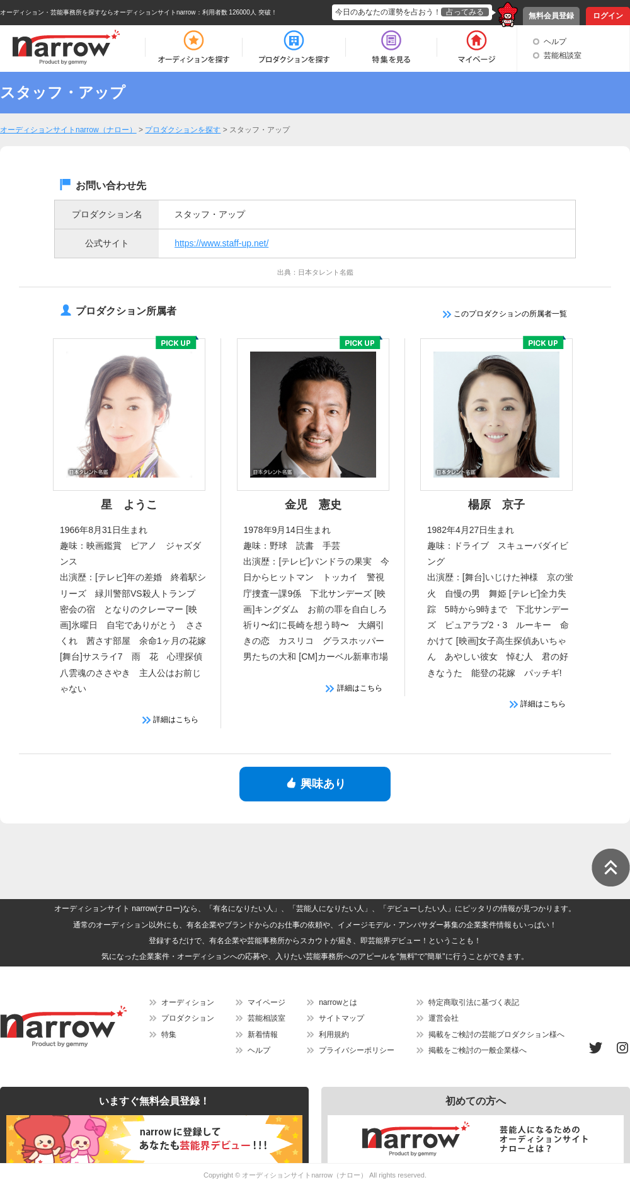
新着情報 (263, 1034)
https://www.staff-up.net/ (221, 243)
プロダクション (187, 1018)
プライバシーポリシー (356, 1050)
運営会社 (443, 1018)
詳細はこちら (170, 719)
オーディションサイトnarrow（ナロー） (304, 1175)
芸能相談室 (562, 55)
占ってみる (465, 12)
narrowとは (338, 1002)
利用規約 (334, 1034)
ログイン (608, 15)
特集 (168, 1034)
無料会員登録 (551, 15)
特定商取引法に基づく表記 (473, 1002)
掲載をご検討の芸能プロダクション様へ (496, 1034)
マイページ (266, 1002)
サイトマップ (341, 1018)
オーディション (187, 1002)
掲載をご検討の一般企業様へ (477, 1050)
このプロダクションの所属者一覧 (505, 313)
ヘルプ (555, 41)
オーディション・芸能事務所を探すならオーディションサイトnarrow (98, 12)
